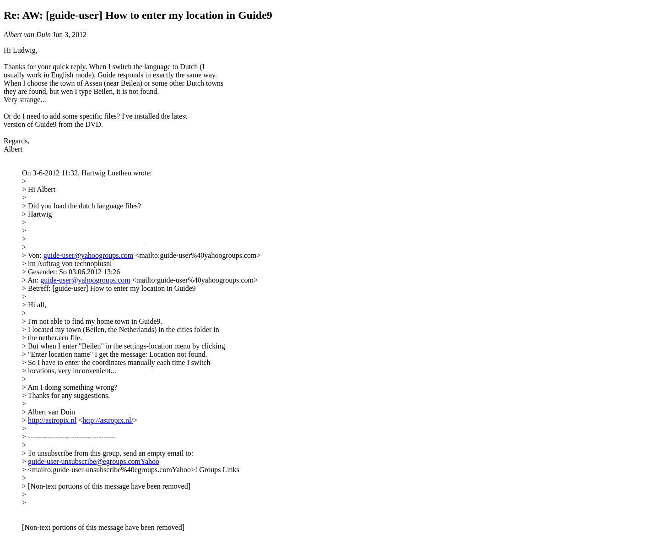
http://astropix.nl (52, 420)
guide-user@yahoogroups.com (88, 255)
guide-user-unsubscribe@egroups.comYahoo (93, 461)
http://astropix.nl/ (107, 420)
